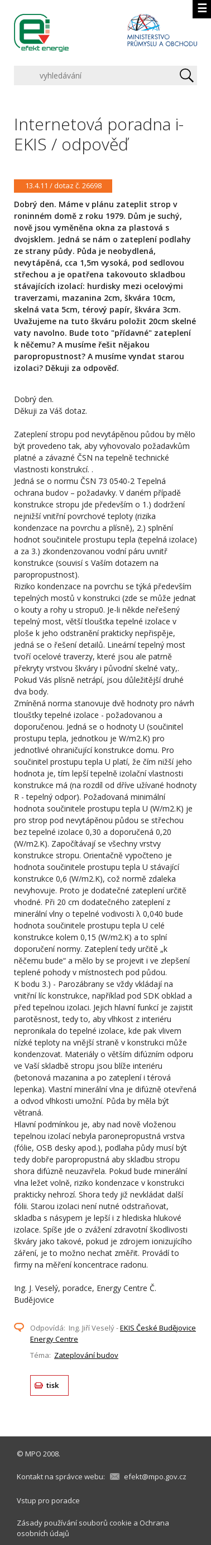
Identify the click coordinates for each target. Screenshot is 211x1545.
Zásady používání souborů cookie (74, 1523)
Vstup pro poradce (48, 1500)
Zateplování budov (86, 1355)
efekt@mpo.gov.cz (155, 1476)
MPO (33, 1454)
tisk (52, 1385)
